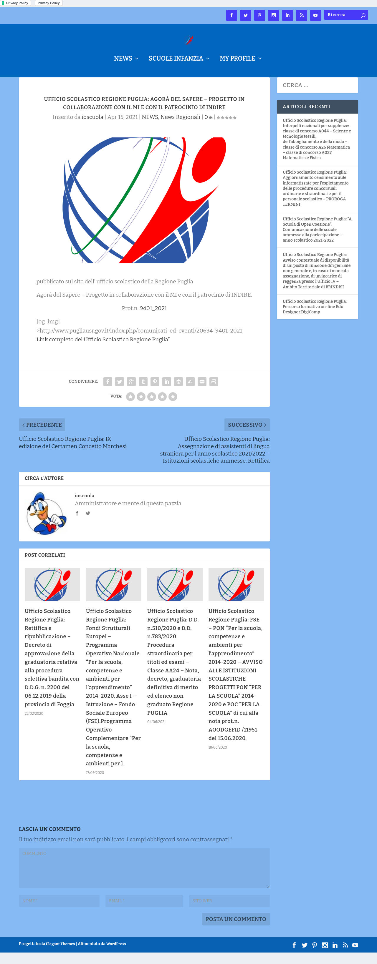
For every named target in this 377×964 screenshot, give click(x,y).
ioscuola (92, 128)
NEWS (123, 59)
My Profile (237, 59)
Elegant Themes (60, 955)
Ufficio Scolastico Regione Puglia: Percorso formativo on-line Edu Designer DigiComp (315, 318)
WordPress (116, 955)
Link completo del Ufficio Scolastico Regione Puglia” (103, 351)
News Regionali (180, 128)
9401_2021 (153, 319)
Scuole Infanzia (176, 59)
